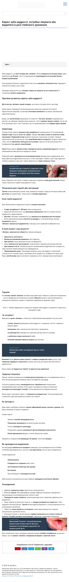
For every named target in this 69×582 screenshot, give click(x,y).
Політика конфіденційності (24, 576)
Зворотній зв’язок (8, 576)
